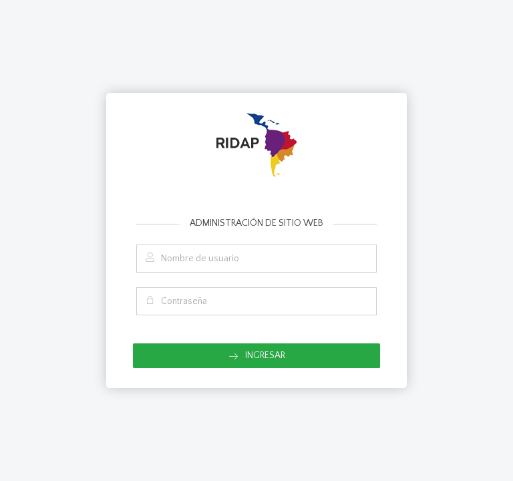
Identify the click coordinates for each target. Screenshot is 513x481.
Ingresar (256, 355)
